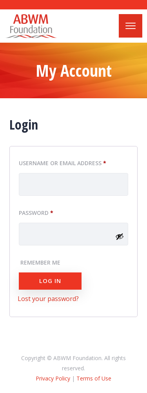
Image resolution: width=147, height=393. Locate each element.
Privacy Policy (53, 378)
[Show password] (119, 236)
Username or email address (73, 162)
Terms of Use (93, 378)
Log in (50, 281)
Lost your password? (48, 298)
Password (49, 211)
